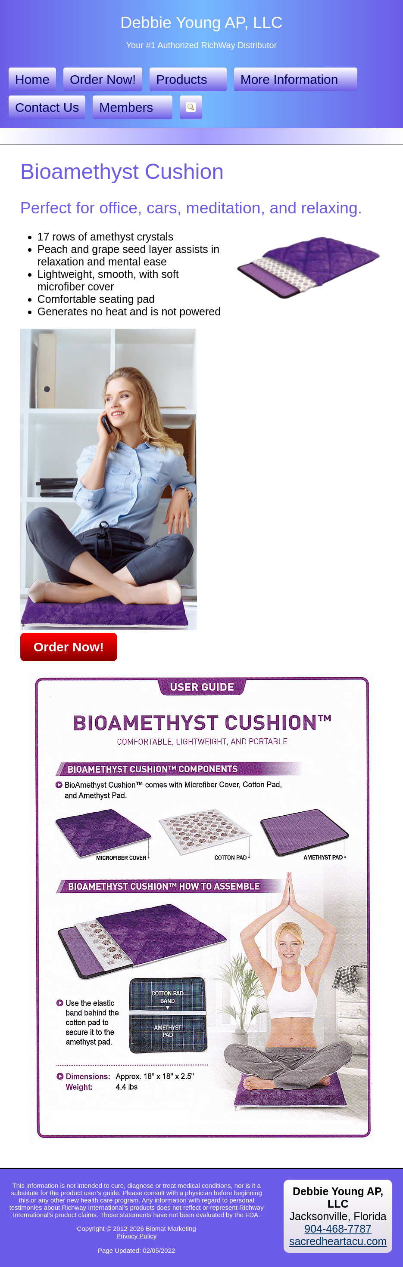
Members (132, 107)
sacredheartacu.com (338, 1241)
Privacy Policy (136, 1235)
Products (188, 79)
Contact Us (47, 107)
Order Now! (103, 79)
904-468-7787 (338, 1229)
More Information (296, 79)
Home (32, 79)
